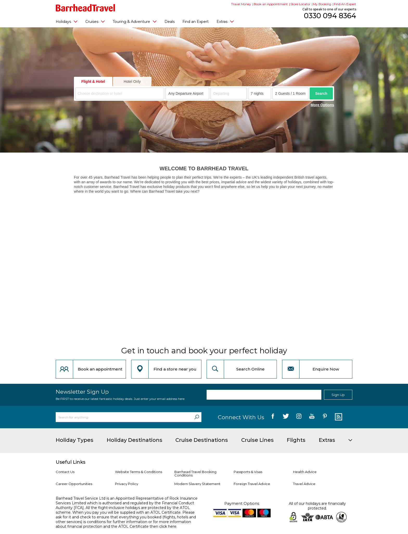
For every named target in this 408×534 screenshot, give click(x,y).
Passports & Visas (248, 472)
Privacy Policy (126, 484)
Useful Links (70, 462)
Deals (169, 21)
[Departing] (229, 93)
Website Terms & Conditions (138, 472)
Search (321, 93)
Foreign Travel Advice (252, 484)
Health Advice (305, 472)
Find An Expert (345, 4)
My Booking (322, 4)
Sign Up (338, 395)
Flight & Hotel (93, 81)
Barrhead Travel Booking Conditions (195, 473)
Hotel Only (132, 81)
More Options (322, 105)
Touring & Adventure (135, 21)
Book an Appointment (271, 4)
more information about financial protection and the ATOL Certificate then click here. (123, 524)
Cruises (95, 21)
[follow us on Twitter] (285, 417)
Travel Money (241, 4)
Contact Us (65, 472)
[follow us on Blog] (337, 417)
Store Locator (300, 4)
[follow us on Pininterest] (324, 417)
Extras (225, 21)
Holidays (67, 21)
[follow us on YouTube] (311, 417)
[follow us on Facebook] (272, 417)
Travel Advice (304, 484)
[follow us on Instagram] (298, 417)
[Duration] (259, 93)
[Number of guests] (290, 93)
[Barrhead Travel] (85, 8)
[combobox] (119, 93)
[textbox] (120, 94)
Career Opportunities (74, 484)
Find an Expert (195, 21)
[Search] (196, 417)
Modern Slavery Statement (197, 484)
